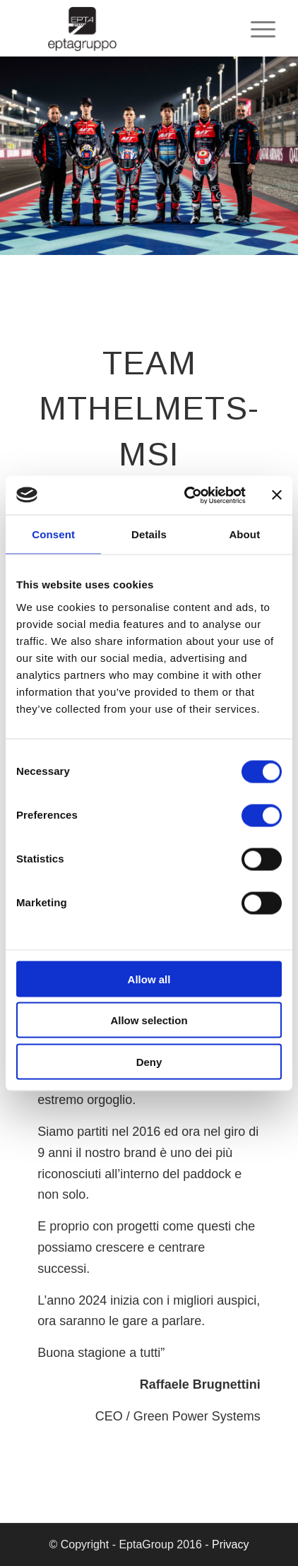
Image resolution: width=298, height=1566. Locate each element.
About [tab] (244, 534)
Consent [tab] (53, 534)
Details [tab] (149, 534)
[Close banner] (277, 495)
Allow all (149, 979)
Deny (149, 1061)
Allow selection (148, 1020)
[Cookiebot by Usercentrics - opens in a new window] (186, 495)
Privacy (230, 1544)
